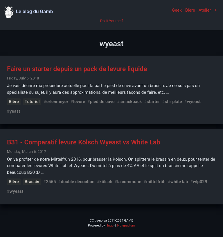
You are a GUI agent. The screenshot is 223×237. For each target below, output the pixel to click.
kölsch (105, 181)
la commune (129, 181)
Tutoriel (32, 101)
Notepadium (126, 225)
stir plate (173, 101)
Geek (177, 10)
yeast (15, 111)
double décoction (77, 181)
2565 (51, 181)
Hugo (110, 225)
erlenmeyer (57, 101)
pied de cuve (102, 101)
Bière (190, 10)
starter (153, 101)
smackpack (131, 101)
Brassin (32, 181)
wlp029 (200, 181)
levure (79, 101)
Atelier (205, 10)
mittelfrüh (155, 181)
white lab (179, 181)
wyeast (194, 101)
